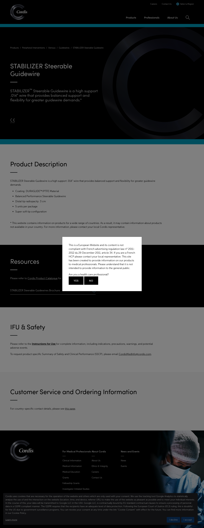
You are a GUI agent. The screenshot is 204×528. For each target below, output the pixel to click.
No (91, 280)
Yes (76, 280)
